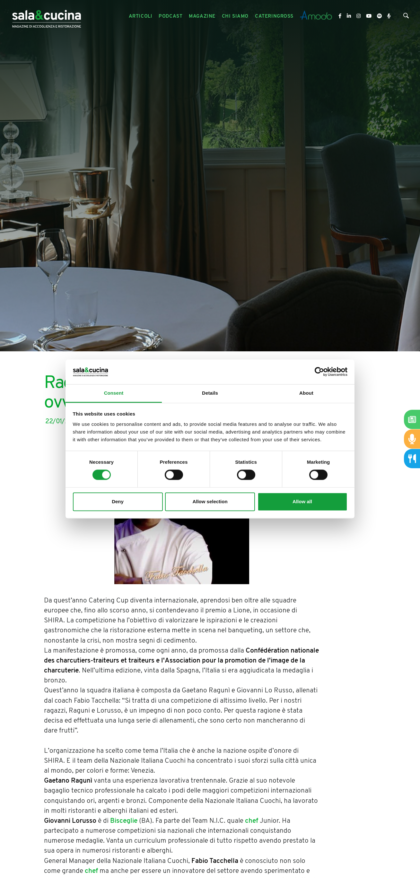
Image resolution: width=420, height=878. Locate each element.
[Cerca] (406, 17)
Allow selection (209, 501)
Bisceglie (123, 821)
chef (251, 821)
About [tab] (306, 393)
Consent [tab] (114, 393)
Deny (118, 501)
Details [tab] (210, 393)
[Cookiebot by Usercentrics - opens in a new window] (319, 372)
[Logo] (46, 16)
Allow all (302, 501)
